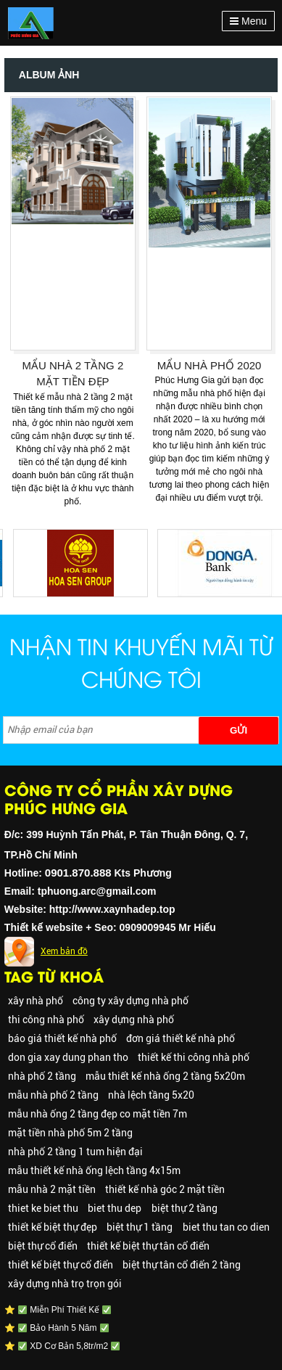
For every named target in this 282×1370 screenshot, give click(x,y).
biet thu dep (114, 1208)
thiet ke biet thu (43, 1208)
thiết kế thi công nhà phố (193, 1057)
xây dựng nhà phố (134, 1019)
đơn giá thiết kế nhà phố (180, 1038)
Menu (248, 21)
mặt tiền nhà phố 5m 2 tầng (70, 1133)
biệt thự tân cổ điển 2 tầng (182, 1265)
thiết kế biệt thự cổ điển (60, 1265)
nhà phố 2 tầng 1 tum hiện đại (75, 1151)
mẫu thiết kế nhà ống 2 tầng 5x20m (165, 1076)
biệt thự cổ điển (43, 1246)
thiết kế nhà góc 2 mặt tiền (165, 1189)
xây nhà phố (35, 1000)
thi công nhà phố (46, 1019)
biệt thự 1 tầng (140, 1227)
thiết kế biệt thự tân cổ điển (148, 1246)
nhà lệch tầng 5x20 (151, 1095)
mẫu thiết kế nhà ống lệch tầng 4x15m (94, 1170)
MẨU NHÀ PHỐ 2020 (209, 365)
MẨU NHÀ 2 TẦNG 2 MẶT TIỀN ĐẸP (73, 373)
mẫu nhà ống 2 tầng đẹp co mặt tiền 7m (97, 1114)
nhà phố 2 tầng (42, 1076)
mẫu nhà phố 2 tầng (53, 1095)
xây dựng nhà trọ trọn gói (65, 1283)
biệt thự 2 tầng (184, 1208)
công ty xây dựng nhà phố (130, 1000)
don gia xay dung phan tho (68, 1057)
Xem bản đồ (64, 951)
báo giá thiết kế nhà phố (62, 1038)
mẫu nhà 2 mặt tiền (52, 1189)
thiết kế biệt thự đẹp (52, 1227)
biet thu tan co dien (226, 1227)
